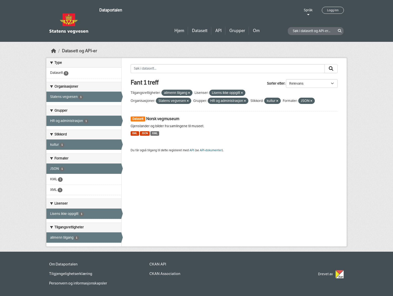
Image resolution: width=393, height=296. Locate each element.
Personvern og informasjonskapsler (78, 283)
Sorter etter (275, 83)
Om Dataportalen (63, 264)
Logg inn (333, 10)
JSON (145, 133)
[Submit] (331, 68)
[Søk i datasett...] (228, 68)
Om (256, 30)
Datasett (200, 30)
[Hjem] (53, 51)
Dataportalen (110, 10)
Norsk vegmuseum (162, 118)
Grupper (237, 30)
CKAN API (157, 264)
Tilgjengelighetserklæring (70, 273)
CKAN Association (164, 273)
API (218, 30)
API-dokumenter (211, 150)
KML (155, 133)
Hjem (179, 30)
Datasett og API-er (79, 51)
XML (134, 133)
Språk (308, 10)
